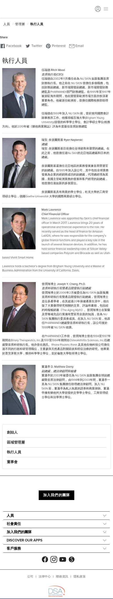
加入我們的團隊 (56, 495)
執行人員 (14, 452)
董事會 (12, 462)
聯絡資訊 (62, 576)
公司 (30, 576)
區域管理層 (16, 442)
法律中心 (45, 576)
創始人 (12, 432)
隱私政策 (80, 576)
